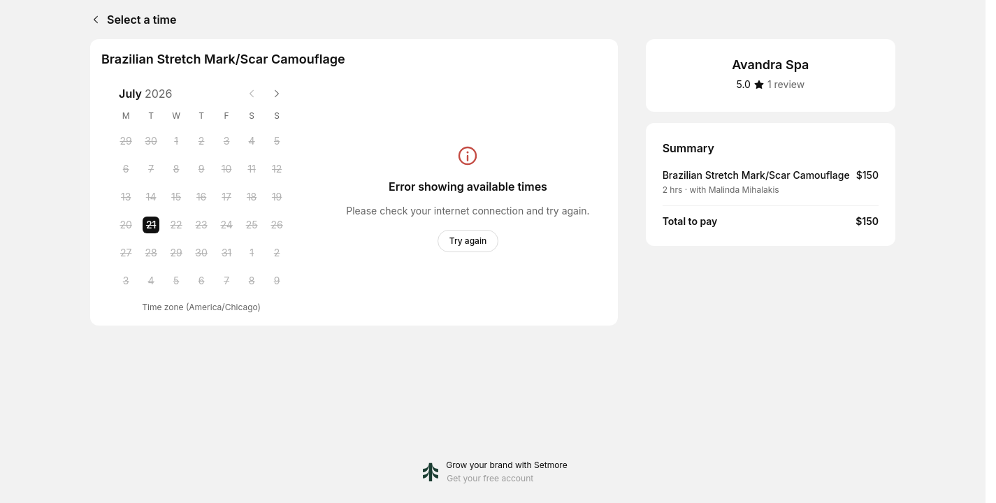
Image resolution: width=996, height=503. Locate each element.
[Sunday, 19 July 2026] (276, 197)
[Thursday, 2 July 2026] (201, 141)
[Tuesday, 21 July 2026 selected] (151, 225)
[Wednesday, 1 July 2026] (176, 141)
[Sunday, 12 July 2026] (276, 169)
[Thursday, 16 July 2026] (201, 197)
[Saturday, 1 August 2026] (251, 253)
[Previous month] (251, 93)
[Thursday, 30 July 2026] (201, 253)
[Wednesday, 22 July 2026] (176, 225)
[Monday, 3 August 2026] (125, 280)
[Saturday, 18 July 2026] (251, 197)
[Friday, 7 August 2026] (226, 280)
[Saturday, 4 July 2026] (251, 141)
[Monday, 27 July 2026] (125, 253)
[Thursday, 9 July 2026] (201, 169)
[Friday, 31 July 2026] (226, 253)
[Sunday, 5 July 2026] (276, 141)
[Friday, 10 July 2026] (226, 169)
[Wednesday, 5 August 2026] (176, 280)
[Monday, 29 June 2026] (125, 141)
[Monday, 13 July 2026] (125, 197)
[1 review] (785, 84)
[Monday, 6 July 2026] (125, 169)
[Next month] (277, 93)
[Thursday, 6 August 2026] (201, 280)
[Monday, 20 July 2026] (125, 225)
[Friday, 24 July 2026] (226, 225)
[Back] (93, 19)
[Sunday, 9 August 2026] (276, 280)
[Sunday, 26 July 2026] (276, 225)
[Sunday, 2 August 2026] (276, 253)
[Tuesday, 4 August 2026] (151, 280)
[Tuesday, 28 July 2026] (151, 253)
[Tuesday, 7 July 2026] (151, 169)
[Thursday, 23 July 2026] (201, 225)
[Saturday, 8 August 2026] (251, 280)
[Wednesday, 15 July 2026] (176, 197)
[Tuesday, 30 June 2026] (151, 141)
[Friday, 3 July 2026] (226, 141)
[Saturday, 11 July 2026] (251, 169)
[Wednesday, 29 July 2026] (176, 253)
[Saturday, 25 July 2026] (251, 225)
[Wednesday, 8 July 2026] (176, 169)
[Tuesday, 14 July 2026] (151, 197)
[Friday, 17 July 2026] (226, 197)
